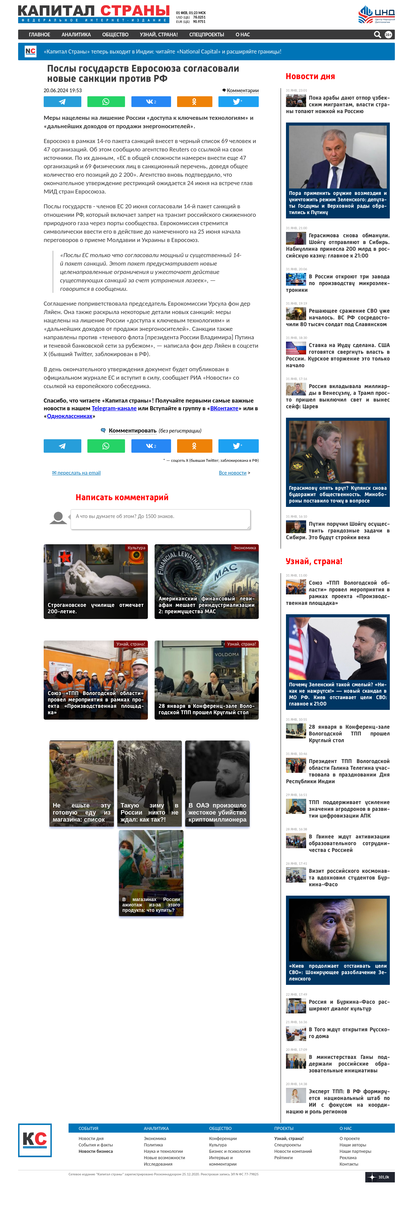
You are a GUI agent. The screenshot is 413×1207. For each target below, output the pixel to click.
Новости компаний (293, 1151)
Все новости (232, 473)
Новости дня (310, 76)
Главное (39, 34)
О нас (243, 34)
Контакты (349, 1164)
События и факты (96, 1145)
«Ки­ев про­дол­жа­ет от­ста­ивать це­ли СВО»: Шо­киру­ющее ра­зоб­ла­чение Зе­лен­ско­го (338, 972)
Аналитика (76, 34)
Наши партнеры (355, 1151)
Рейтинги (284, 1158)
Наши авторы (353, 1145)
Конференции (223, 1138)
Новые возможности (164, 1158)
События (89, 1128)
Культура (136, 548)
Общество (115, 34)
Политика (153, 1145)
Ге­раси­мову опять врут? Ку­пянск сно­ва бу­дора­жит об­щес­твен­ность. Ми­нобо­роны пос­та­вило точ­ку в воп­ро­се (338, 494)
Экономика (245, 548)
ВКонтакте (225, 408)
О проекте (350, 1138)
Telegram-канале (114, 408)
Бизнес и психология (230, 1151)
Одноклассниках (70, 416)
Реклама (348, 1158)
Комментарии (243, 90)
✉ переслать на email (76, 473)
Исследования (158, 1164)
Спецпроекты (207, 34)
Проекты (284, 1128)
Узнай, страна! (159, 34)
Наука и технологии (163, 1151)
